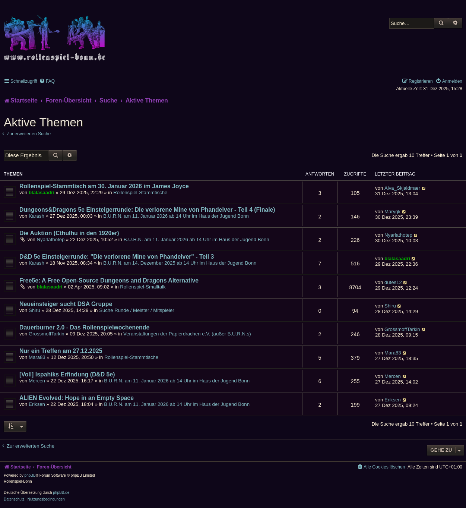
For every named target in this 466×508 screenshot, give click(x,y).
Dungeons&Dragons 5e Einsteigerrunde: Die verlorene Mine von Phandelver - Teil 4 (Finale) (147, 209)
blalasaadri (41, 192)
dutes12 (393, 282)
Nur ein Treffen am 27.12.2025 (60, 351)
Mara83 (37, 357)
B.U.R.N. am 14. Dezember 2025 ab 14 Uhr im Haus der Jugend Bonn (179, 263)
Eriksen (37, 404)
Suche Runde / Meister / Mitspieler (136, 310)
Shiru (34, 310)
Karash (36, 216)
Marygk (392, 211)
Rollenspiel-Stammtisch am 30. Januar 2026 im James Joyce (104, 186)
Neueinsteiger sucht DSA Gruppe (65, 304)
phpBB (30, 475)
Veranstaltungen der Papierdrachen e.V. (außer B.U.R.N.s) (187, 334)
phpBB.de (61, 492)
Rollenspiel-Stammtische (140, 192)
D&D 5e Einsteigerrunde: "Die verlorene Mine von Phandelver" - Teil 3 (116, 256)
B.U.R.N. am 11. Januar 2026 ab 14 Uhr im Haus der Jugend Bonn (176, 216)
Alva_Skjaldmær (402, 188)
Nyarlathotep (51, 239)
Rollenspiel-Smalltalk (142, 287)
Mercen (37, 381)
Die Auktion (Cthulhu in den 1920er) (69, 233)
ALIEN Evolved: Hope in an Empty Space (76, 398)
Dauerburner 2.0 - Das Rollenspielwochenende (84, 327)
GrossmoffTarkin (46, 334)
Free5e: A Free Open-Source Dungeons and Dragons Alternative (109, 280)
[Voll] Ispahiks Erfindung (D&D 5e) (67, 374)
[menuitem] (47, 81)
